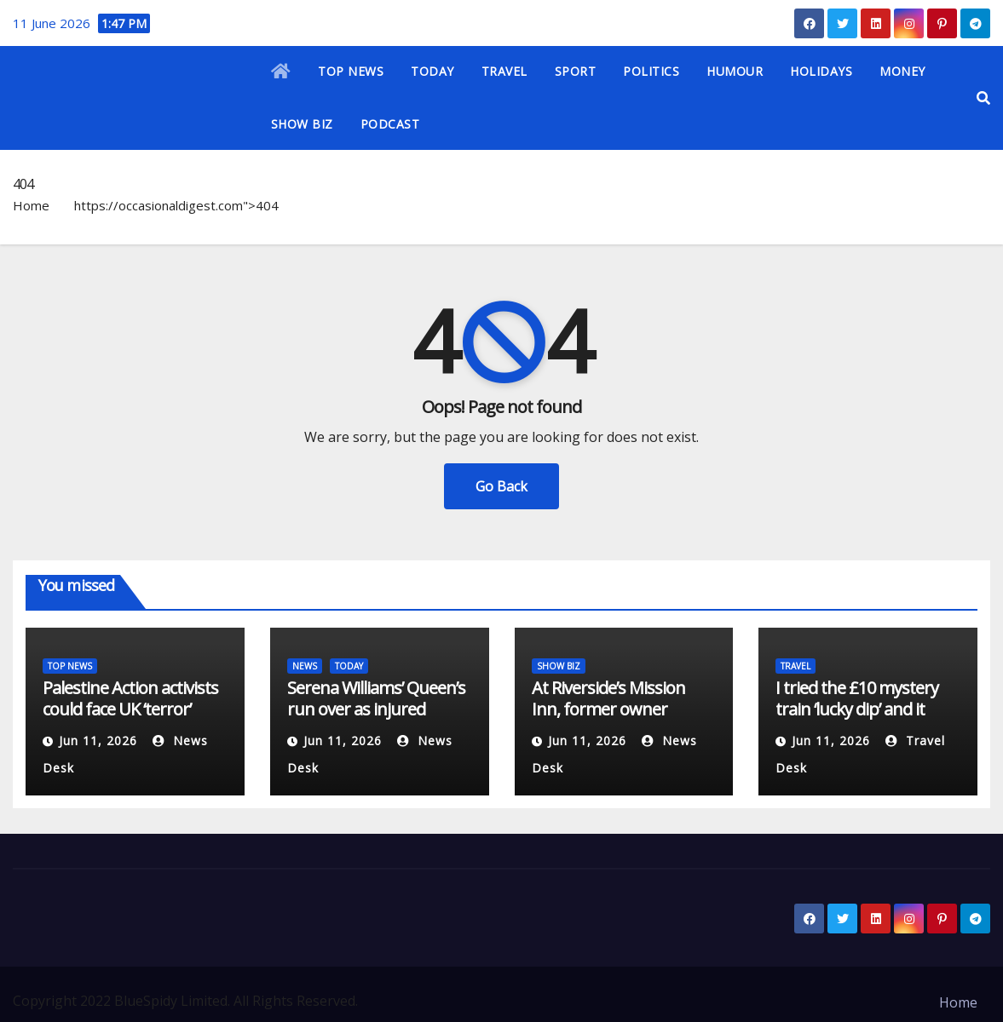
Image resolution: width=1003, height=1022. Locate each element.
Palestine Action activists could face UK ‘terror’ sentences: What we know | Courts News (130, 719)
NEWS (304, 666)
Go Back (501, 486)
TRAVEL (504, 71)
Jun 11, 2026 (98, 740)
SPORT (576, 71)
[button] (983, 98)
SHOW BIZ (302, 124)
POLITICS (651, 71)
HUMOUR (734, 71)
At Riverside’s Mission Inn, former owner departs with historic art (619, 709)
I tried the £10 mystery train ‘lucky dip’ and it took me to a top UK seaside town (856, 719)
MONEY (902, 71)
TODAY (432, 71)
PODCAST (390, 124)
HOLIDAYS (821, 71)
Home (31, 205)
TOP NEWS (350, 71)
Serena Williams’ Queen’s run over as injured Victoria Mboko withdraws (376, 719)
